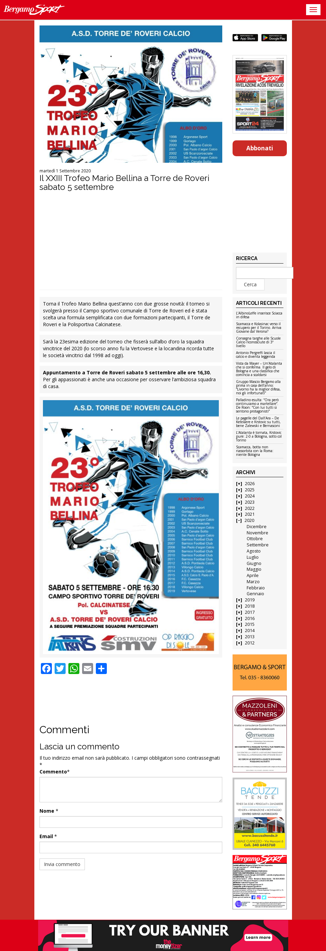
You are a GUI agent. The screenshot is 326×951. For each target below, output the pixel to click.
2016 (250, 618)
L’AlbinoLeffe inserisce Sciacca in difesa (259, 315)
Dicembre (257, 527)
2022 (250, 508)
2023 (250, 502)
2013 (250, 637)
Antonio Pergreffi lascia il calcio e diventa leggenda (255, 355)
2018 (250, 606)
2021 (250, 514)
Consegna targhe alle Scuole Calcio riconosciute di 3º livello (258, 342)
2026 (250, 484)
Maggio (254, 569)
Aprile (253, 575)
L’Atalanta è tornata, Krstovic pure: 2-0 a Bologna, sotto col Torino (259, 436)
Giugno (254, 563)
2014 (250, 630)
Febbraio (256, 588)
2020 (249, 520)
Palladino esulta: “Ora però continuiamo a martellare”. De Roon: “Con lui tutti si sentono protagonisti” (257, 406)
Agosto (254, 551)
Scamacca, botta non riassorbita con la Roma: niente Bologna (254, 451)
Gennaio (255, 594)
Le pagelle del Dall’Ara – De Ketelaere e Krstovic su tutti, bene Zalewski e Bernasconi (258, 422)
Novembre (257, 533)
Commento (53, 771)
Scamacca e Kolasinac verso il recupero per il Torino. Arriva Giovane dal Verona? (258, 328)
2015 (250, 624)
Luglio (253, 557)
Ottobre (255, 539)
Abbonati (259, 148)
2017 (250, 612)
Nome (47, 811)
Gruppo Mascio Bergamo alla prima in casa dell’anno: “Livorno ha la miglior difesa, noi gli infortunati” (258, 387)
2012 (250, 643)
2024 (250, 496)
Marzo (253, 582)
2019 (250, 600)
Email (46, 836)
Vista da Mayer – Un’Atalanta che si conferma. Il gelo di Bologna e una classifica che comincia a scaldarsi (259, 369)
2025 (250, 490)
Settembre (258, 545)
